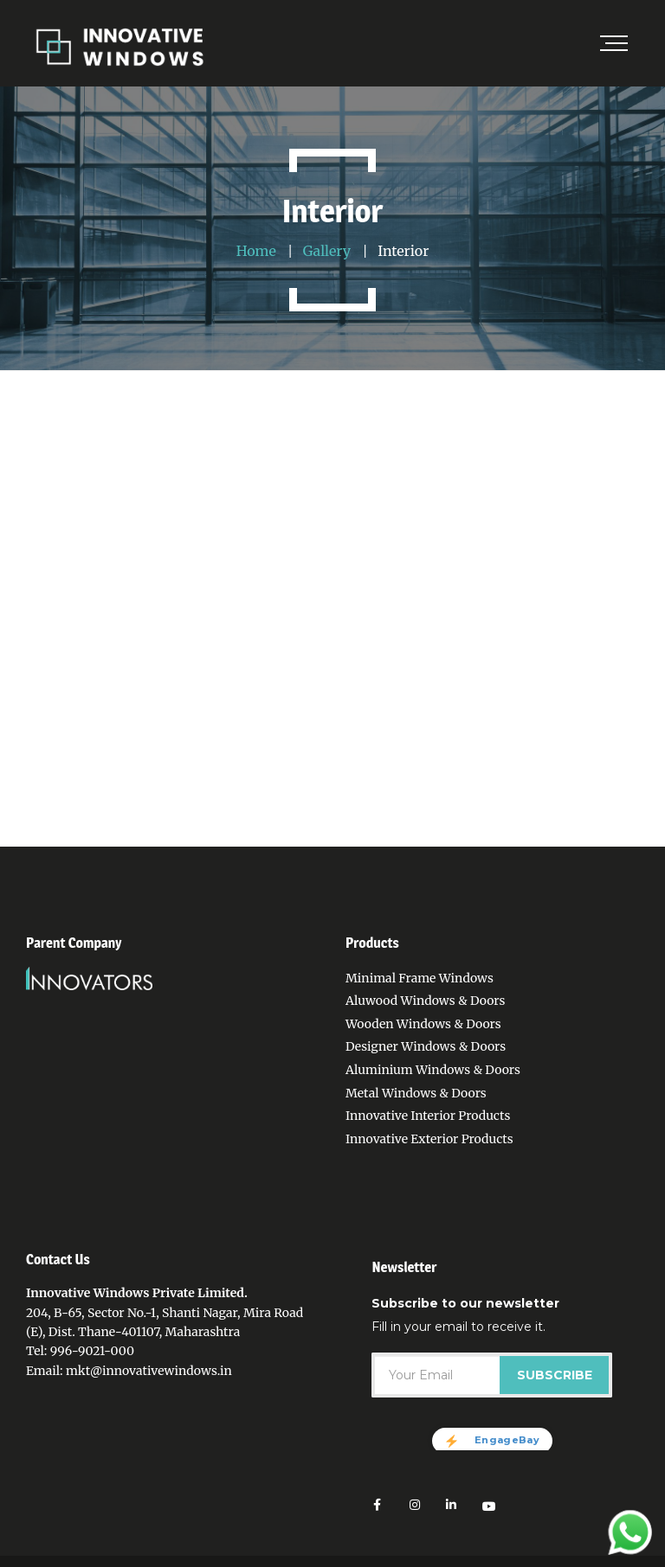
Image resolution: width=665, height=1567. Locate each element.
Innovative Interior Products (427, 1115)
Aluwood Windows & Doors (425, 1000)
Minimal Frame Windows (419, 978)
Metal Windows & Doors (416, 1093)
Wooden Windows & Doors (423, 1024)
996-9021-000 (92, 1351)
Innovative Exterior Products (429, 1139)
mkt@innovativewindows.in (149, 1370)
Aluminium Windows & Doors (432, 1070)
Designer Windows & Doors (425, 1046)
